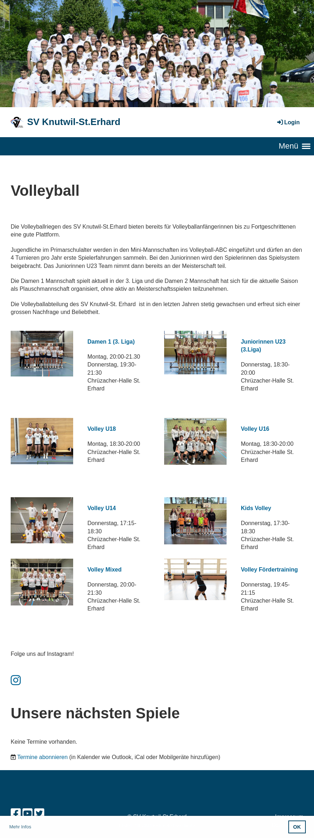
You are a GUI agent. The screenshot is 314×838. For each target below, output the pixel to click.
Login (288, 122)
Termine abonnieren (42, 757)
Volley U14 (101, 508)
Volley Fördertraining (269, 570)
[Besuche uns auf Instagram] (16, 680)
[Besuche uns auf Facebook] (16, 813)
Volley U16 (255, 429)
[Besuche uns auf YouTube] (27, 813)
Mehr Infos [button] (20, 826)
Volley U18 (101, 429)
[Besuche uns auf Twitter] (39, 813)
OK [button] (297, 827)
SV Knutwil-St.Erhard (73, 121)
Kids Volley (256, 508)
